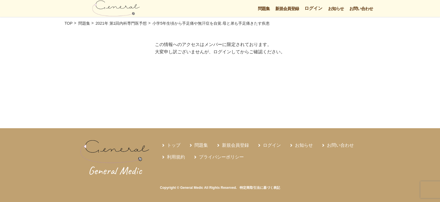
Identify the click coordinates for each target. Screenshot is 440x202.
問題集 (264, 8)
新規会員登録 (287, 8)
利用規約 (176, 157)
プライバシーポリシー (221, 157)
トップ (173, 145)
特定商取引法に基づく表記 (260, 188)
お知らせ (336, 8)
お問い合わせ (361, 8)
